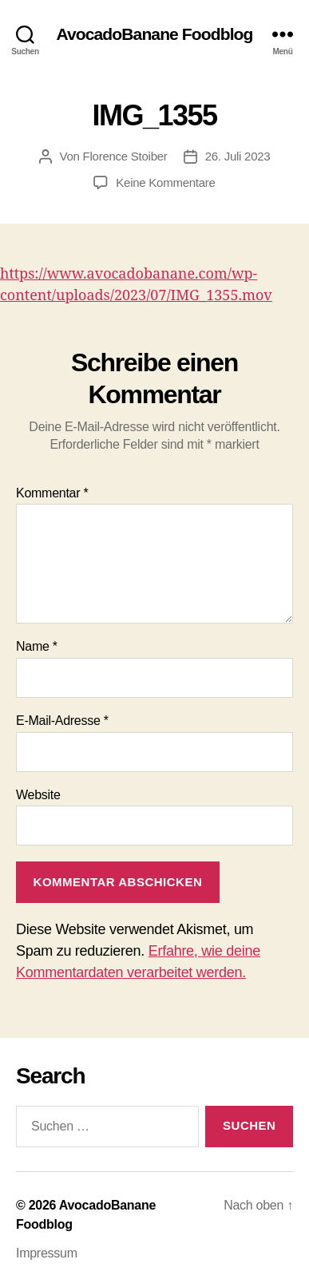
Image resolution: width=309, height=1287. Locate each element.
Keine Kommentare (165, 182)
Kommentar (52, 493)
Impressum (46, 1253)
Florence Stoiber (125, 156)
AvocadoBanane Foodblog (154, 34)
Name (36, 646)
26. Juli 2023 (238, 156)
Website (38, 795)
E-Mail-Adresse (62, 720)
